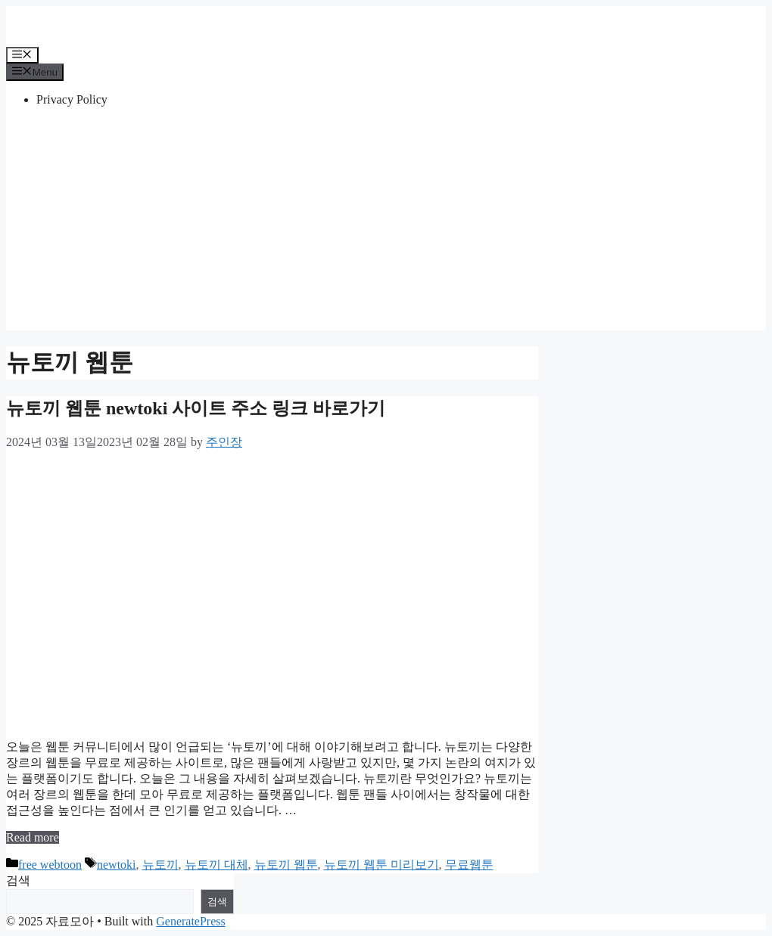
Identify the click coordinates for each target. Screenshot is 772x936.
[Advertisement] (386, 224)
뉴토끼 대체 (216, 864)
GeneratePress (191, 921)
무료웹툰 (469, 864)
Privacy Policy (71, 99)
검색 (18, 880)
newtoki (116, 864)
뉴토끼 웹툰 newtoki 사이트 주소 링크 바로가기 (195, 408)
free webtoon (50, 864)
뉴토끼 (160, 864)
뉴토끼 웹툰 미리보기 (381, 864)
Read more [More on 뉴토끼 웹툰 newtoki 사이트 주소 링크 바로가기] (32, 837)
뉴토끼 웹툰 (286, 864)
